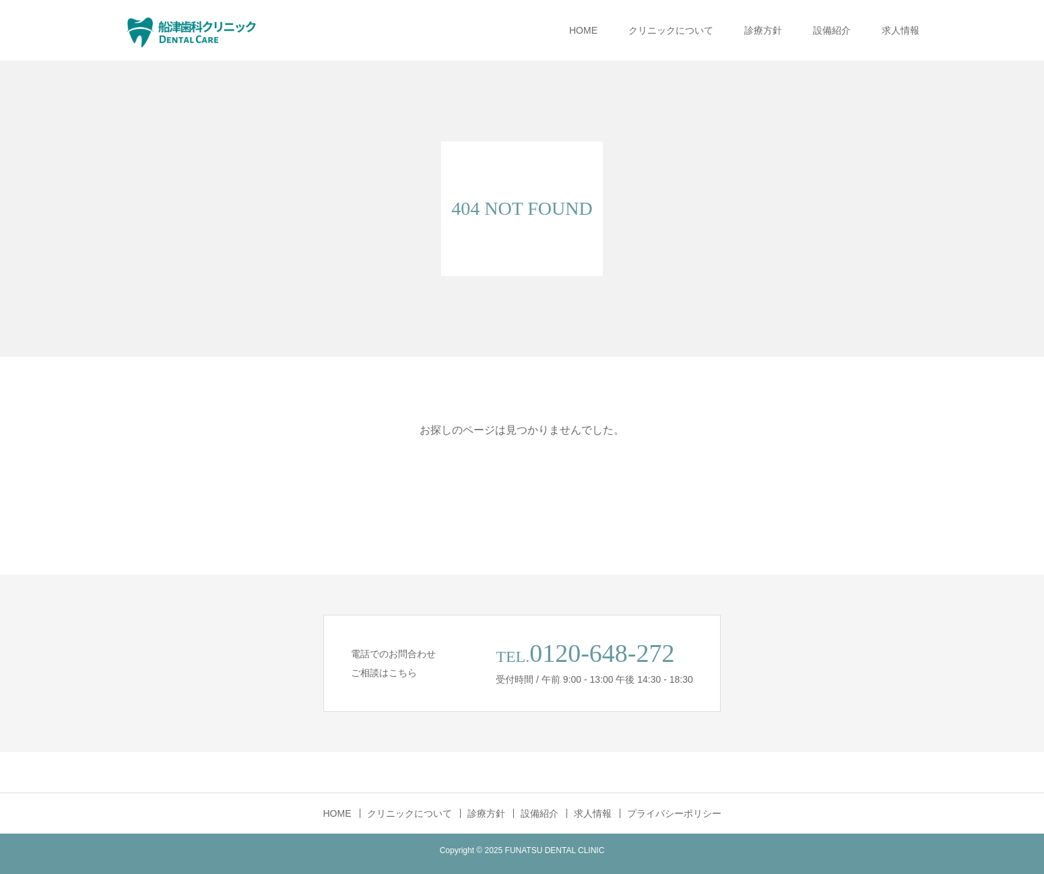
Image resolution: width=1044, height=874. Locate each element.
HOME (583, 30)
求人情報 (900, 30)
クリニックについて (670, 30)
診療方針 (763, 30)
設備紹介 (832, 30)
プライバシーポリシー (674, 813)
